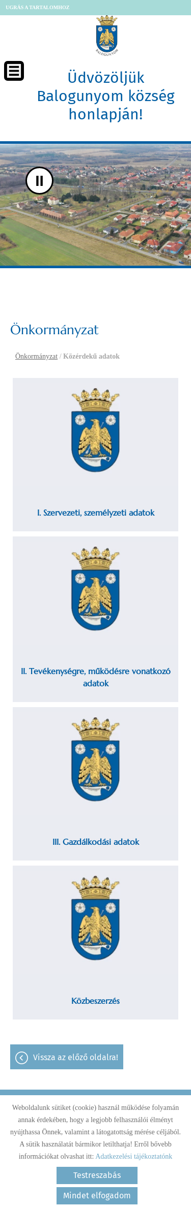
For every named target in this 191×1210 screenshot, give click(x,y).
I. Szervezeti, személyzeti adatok (95, 512)
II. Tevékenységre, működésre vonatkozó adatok (96, 677)
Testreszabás (97, 1175)
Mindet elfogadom (97, 1195)
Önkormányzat (36, 356)
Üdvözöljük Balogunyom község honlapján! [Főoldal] (106, 96)
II (39, 180)
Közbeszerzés (95, 1001)
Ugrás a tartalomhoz (37, 7)
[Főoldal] (107, 35)
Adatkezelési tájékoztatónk (133, 1156)
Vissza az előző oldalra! (75, 1057)
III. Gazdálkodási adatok (95, 842)
